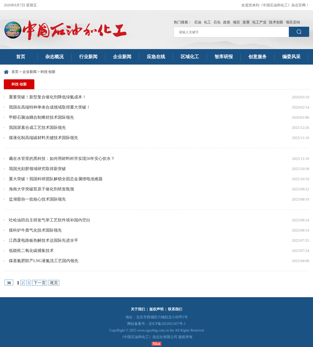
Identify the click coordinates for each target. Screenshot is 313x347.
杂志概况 (54, 56)
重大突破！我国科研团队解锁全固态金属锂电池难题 (56, 179)
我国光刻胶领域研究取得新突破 (37, 169)
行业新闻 (88, 56)
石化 (217, 22)
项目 (236, 22)
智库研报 (224, 56)
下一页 (40, 283)
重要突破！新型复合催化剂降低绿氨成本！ (47, 97)
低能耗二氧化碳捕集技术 (31, 250)
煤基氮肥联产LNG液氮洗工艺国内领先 (43, 261)
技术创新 (276, 22)
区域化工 (190, 56)
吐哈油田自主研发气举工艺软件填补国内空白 (49, 220)
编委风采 (291, 56)
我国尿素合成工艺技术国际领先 (37, 127)
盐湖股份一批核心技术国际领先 (37, 199)
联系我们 (175, 309)
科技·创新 (48, 72)
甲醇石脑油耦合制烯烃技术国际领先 (41, 117)
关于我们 (138, 309)
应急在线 (156, 56)
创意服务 (257, 56)
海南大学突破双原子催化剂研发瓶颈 (41, 189)
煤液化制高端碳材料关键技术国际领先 (43, 137)
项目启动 (293, 22)
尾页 (54, 283)
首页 (21, 56)
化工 (207, 22)
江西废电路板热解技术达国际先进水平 (43, 240)
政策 (226, 22)
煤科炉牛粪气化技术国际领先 (35, 230)
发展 (246, 22)
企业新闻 (122, 56)
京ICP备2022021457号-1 (167, 324)
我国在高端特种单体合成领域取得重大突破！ (49, 107)
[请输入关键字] (231, 32)
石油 (197, 22)
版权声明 (156, 309)
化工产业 (259, 22)
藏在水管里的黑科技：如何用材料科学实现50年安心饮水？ (62, 158)
